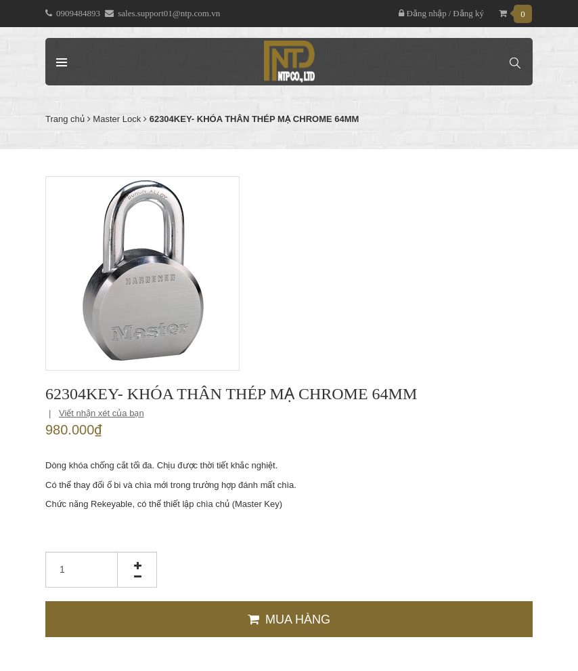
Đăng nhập (422, 13)
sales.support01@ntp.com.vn (169, 13)
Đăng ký (468, 13)
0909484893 (78, 13)
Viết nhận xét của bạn (101, 413)
